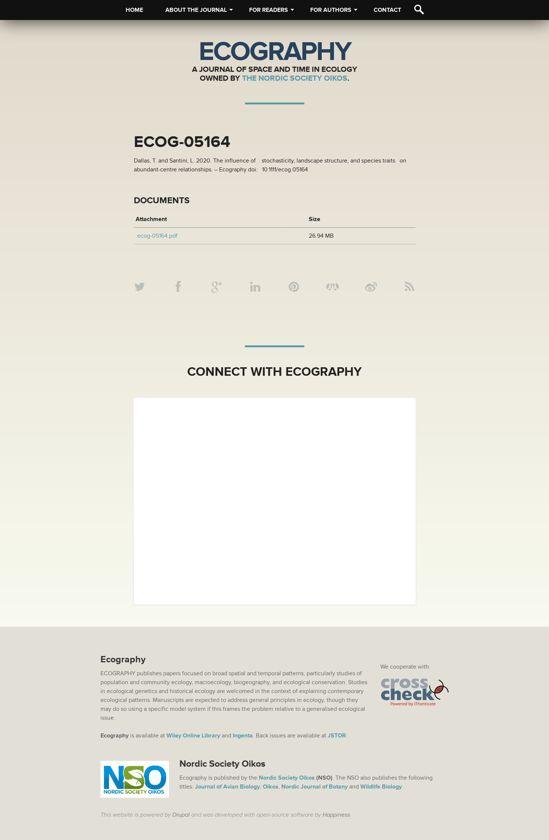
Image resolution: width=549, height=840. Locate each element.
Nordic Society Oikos (287, 778)
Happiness (336, 815)
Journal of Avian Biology (227, 786)
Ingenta (243, 735)
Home (134, 10)
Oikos (270, 786)
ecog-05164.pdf (157, 236)
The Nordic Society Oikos (294, 78)
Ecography (275, 52)
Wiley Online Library (193, 735)
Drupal (181, 815)
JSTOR (337, 735)
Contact (387, 10)
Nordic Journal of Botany (314, 786)
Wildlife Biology (381, 786)
